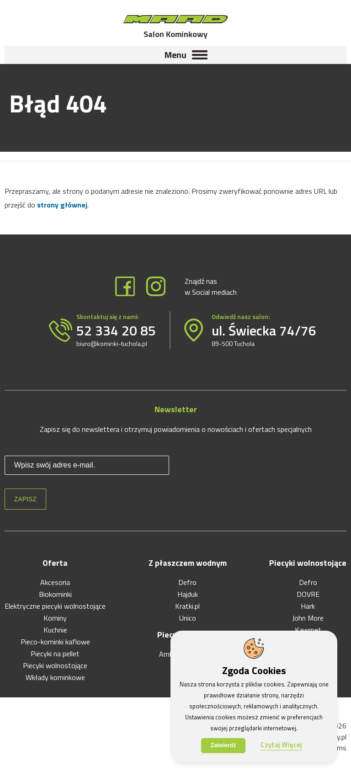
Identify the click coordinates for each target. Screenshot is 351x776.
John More (308, 617)
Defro (187, 582)
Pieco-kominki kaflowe (55, 641)
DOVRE (308, 594)
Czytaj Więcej (281, 744)
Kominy (55, 617)
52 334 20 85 (116, 330)
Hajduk (187, 594)
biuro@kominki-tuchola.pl (111, 343)
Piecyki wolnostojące (55, 665)
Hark (308, 606)
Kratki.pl (187, 606)
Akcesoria (55, 582)
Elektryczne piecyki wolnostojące (55, 606)
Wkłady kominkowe (55, 677)
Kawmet (308, 629)
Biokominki (55, 594)
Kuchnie (55, 629)
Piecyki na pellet (55, 653)
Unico (187, 617)
